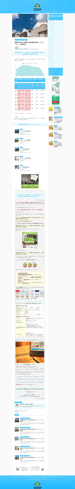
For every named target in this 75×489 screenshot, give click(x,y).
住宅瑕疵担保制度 (49, 474)
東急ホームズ (52, 50)
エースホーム (52, 32)
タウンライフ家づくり (19, 250)
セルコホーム (52, 42)
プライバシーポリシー (36, 474)
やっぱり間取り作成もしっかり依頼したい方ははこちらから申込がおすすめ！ (29, 378)
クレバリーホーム (52, 34)
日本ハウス (51, 52)
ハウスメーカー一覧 (23, 12)
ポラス (51, 56)
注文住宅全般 (16, 12)
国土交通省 (44, 474)
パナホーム (51, 54)
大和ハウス (51, 44)
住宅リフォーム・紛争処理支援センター (35, 475)
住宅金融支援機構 (44, 475)
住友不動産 (51, 38)
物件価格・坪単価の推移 (18, 408)
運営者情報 (46, 12)
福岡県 (23, 408)
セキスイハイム (52, 40)
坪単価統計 (17, 409)
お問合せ (54, 12)
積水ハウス (51, 36)
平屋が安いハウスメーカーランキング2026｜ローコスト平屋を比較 (58, 124)
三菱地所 (51, 58)
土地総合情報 (54, 474)
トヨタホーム (52, 48)
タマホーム (51, 46)
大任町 (26, 408)
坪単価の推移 (39, 12)
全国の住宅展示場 (31, 12)
